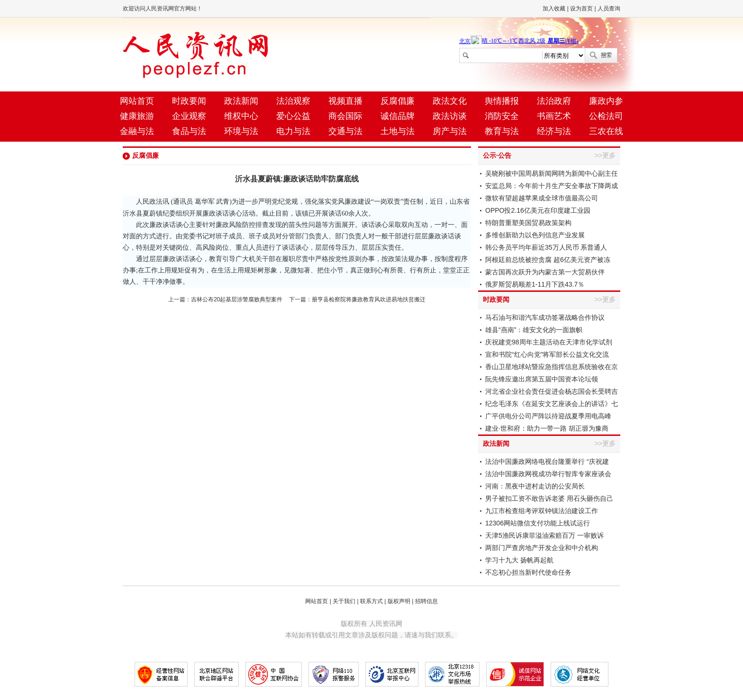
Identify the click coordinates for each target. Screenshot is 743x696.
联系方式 (371, 601)
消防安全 (502, 116)
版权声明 (399, 601)
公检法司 (606, 116)
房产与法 (450, 131)
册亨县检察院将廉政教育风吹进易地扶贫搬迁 (369, 299)
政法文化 (450, 101)
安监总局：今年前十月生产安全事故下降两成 (551, 186)
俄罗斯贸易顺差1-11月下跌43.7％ (534, 284)
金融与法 (137, 131)
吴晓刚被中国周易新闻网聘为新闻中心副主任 (551, 173)
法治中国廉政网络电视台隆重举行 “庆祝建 (547, 461)
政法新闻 (241, 101)
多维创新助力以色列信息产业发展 (535, 235)
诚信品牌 (398, 116)
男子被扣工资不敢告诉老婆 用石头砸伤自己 (549, 498)
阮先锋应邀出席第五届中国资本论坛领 (541, 379)
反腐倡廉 (398, 101)
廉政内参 (606, 101)
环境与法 (241, 131)
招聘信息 (426, 601)
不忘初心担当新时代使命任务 (528, 572)
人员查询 (609, 8)
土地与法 (398, 131)
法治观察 (293, 101)
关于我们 (344, 601)
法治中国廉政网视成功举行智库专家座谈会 (548, 474)
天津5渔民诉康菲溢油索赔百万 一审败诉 (544, 535)
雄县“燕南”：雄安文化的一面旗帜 (533, 330)
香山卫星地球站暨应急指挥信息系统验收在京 (551, 367)
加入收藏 (554, 8)
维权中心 (241, 116)
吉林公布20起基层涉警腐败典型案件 (236, 299)
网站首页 (137, 101)
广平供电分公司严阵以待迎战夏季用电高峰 (548, 416)
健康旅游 (137, 116)
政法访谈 (450, 116)
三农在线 (606, 131)
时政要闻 (189, 101)
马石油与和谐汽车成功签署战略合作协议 (545, 317)
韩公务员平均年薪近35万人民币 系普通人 (546, 247)
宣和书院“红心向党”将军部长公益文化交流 (547, 354)
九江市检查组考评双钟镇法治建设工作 (541, 511)
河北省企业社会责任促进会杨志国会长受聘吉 (551, 391)
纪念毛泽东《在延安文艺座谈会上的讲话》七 (551, 403)
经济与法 (554, 131)
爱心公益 (293, 116)
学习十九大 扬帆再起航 (519, 560)
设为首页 (581, 8)
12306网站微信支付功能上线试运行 (537, 523)
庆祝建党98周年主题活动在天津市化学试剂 (548, 342)
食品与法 (189, 131)
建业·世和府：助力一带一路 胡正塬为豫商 (546, 428)
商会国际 (345, 116)
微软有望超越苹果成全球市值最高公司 (541, 198)
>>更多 (605, 155)
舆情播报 (502, 101)
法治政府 (554, 101)
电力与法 (293, 131)
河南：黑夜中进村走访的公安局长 (535, 486)
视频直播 (345, 101)
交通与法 (345, 131)
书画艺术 (554, 116)
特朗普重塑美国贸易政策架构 (528, 222)
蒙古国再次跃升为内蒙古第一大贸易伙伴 (545, 272)
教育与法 (502, 131)
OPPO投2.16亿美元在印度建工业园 (537, 210)
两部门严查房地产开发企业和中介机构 (541, 547)
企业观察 (189, 116)
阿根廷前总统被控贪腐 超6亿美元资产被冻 (547, 259)
